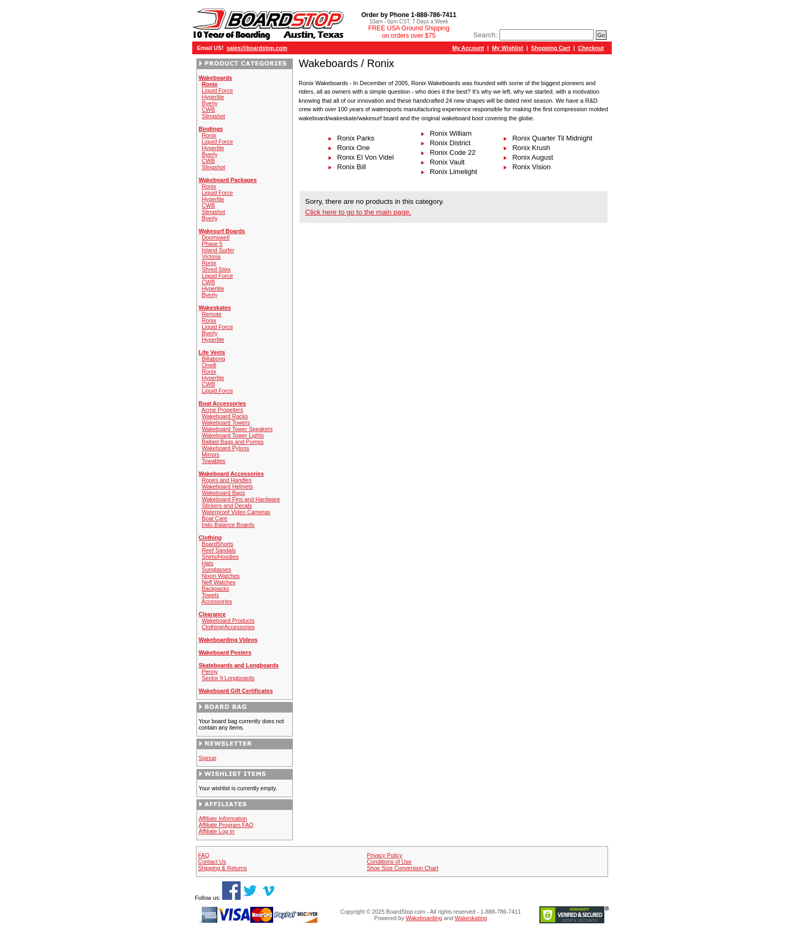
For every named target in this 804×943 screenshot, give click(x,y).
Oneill (209, 365)
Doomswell (215, 237)
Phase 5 (212, 244)
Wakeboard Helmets (227, 486)
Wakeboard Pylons (225, 448)
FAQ (203, 855)
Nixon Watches (221, 576)
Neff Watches (218, 582)
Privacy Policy (384, 855)
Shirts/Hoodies (220, 556)
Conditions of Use (389, 861)
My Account (468, 48)
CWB (208, 109)
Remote (211, 314)
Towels (210, 595)
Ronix (209, 135)
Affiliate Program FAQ (226, 825)
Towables (213, 461)
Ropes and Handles (227, 480)
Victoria (211, 256)
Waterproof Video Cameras (236, 512)
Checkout (591, 48)
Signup (207, 758)
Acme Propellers (222, 410)
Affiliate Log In (216, 831)
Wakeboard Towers (226, 422)
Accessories (216, 601)
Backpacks (215, 588)
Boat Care (214, 518)
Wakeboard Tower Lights (233, 435)
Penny (210, 671)
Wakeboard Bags (223, 493)
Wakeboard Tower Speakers (237, 429)
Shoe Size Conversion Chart (402, 868)
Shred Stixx (216, 269)
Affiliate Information (223, 818)
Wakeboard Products (228, 620)
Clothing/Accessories (228, 627)
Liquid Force (217, 90)
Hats (208, 563)
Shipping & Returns (222, 868)
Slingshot (213, 116)
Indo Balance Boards (228, 525)
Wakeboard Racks (225, 416)
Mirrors (210, 454)
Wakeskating (471, 918)
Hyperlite (213, 97)
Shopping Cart (550, 48)
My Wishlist (507, 48)
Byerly (210, 103)
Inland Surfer (218, 250)
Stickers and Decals (227, 505)
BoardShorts (217, 544)
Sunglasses (216, 569)
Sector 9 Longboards (228, 678)
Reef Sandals (219, 550)
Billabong (213, 358)
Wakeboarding (424, 918)
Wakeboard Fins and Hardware (241, 499)
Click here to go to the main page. (358, 212)
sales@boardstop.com (257, 48)
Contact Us (212, 861)
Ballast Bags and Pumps (233, 442)
